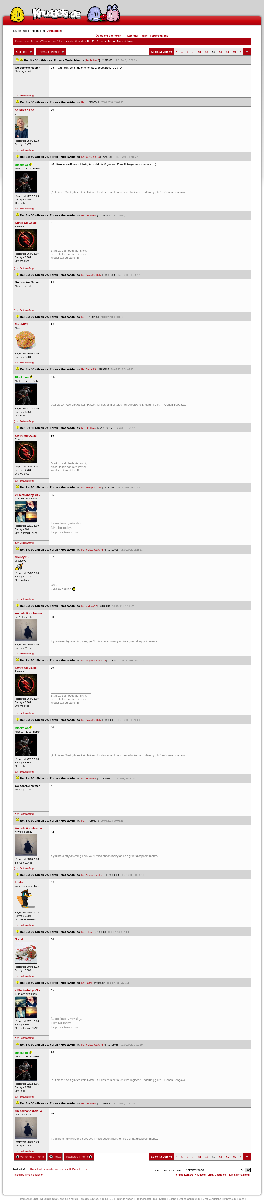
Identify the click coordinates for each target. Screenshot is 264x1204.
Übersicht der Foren (108, 35)
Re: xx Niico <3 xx (90, 157)
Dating (172, 1199)
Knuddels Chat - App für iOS (97, 1199)
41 (199, 51)
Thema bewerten (51, 52)
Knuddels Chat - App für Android (59, 1199)
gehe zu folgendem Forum (167, 1170)
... (193, 51)
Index (55, 1156)
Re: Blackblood (89, 215)
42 (206, 51)
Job (242, 1199)
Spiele (162, 1199)
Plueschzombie (80, 1169)
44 (220, 51)
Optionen (24, 52)
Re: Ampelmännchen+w (93, 660)
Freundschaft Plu (146, 1199)
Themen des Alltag (53, 41)
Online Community (189, 1199)
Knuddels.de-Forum (26, 41)
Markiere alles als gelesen (28, 1174)
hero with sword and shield (57, 1169)
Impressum (229, 1199)
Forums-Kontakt (184, 1174)
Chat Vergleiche (212, 1199)
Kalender (132, 35)
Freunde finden (124, 1199)
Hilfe (145, 35)
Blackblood (36, 1169)
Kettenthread (76, 41)
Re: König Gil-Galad (91, 275)
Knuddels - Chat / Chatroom (210, 1174)
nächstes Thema (79, 1156)
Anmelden (54, 30)
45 (227, 51)
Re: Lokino (86, 932)
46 (234, 51)
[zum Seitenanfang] (24, 95)
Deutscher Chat (29, 1199)
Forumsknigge (159, 35)
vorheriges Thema (30, 1156)
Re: (83, 102)
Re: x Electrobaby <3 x (93, 549)
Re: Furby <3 (92, 60)
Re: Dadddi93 (88, 369)
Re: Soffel (86, 983)
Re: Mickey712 (89, 606)
